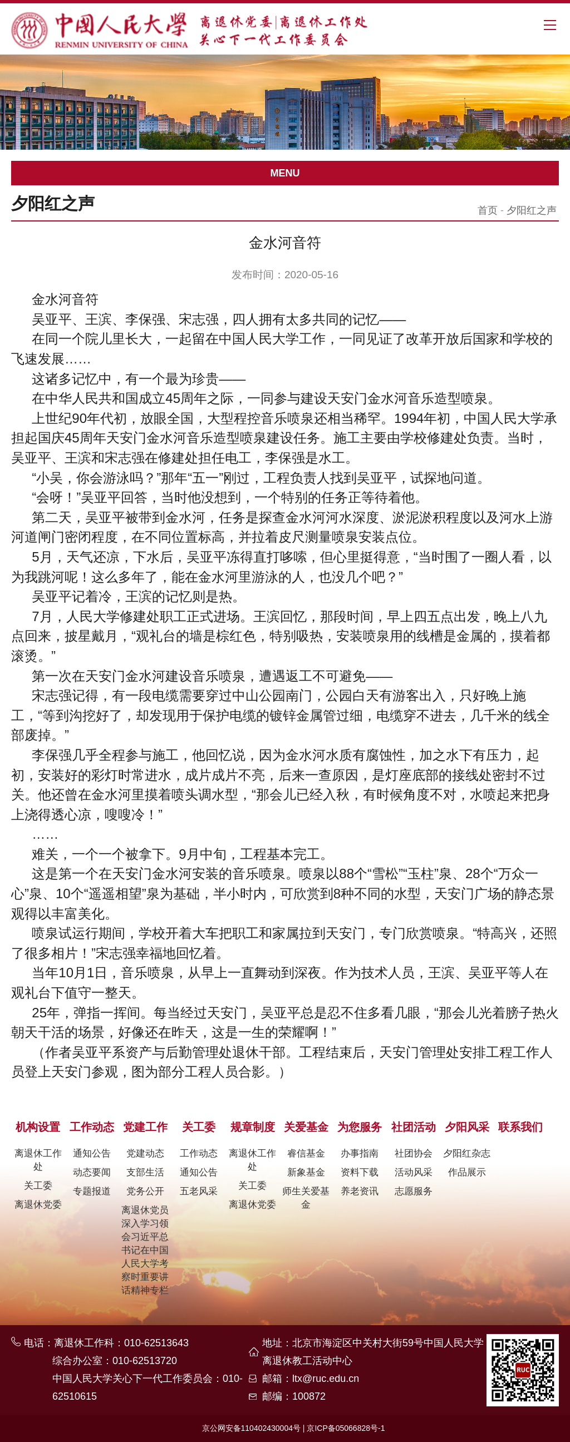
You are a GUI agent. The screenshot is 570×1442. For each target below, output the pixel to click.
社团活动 (413, 1127)
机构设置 (38, 1127)
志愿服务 (414, 1191)
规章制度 (252, 1127)
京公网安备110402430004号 (251, 1428)
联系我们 (520, 1127)
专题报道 (92, 1191)
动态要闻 (92, 1172)
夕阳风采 (467, 1127)
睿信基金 (306, 1153)
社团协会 (414, 1153)
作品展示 (467, 1172)
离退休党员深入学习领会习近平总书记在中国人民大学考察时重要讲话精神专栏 (145, 1250)
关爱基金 (306, 1127)
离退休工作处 (38, 1160)
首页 (488, 210)
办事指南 (360, 1153)
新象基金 (306, 1172)
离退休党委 (38, 1204)
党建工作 (145, 1127)
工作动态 (92, 1127)
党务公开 (145, 1191)
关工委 (38, 1185)
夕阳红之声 (532, 210)
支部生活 (145, 1172)
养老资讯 (360, 1191)
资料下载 (360, 1172)
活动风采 (414, 1172)
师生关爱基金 (306, 1198)
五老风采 (199, 1191)
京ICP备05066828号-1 (346, 1428)
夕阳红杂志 (466, 1153)
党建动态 (145, 1153)
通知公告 (92, 1153)
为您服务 (359, 1127)
